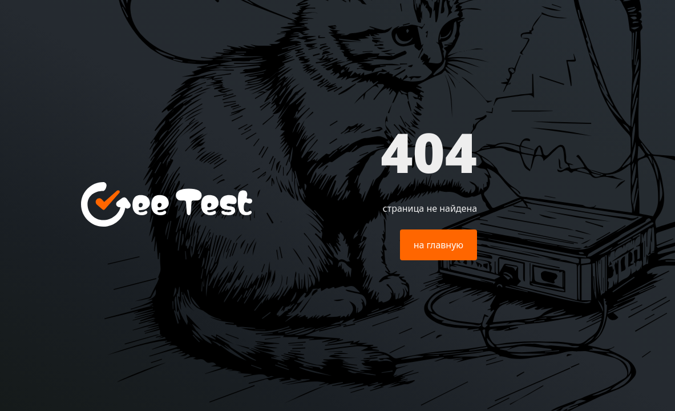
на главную (438, 245)
